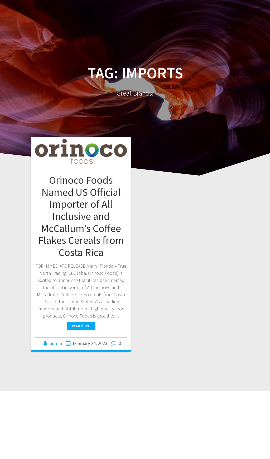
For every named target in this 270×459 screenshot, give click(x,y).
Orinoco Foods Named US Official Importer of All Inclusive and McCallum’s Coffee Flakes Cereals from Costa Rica (81, 216)
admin (56, 343)
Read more (81, 326)
